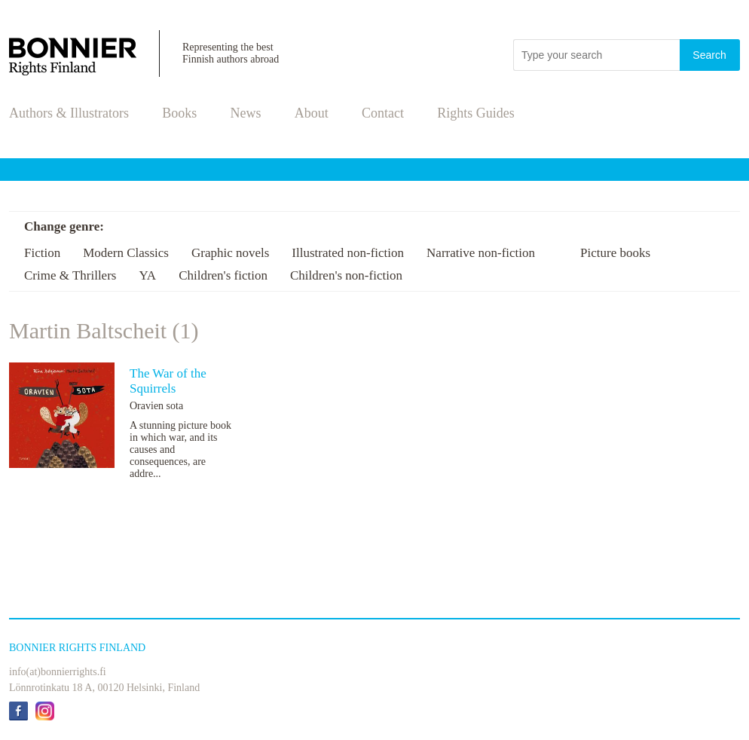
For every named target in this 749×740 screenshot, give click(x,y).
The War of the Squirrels (168, 381)
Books (179, 113)
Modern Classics (126, 253)
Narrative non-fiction (480, 253)
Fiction (42, 253)
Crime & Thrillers (70, 275)
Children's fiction (223, 275)
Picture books (615, 253)
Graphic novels (230, 253)
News (246, 113)
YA (147, 275)
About (312, 113)
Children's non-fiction (346, 275)
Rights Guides (476, 113)
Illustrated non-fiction (348, 253)
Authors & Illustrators (69, 113)
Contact (383, 113)
